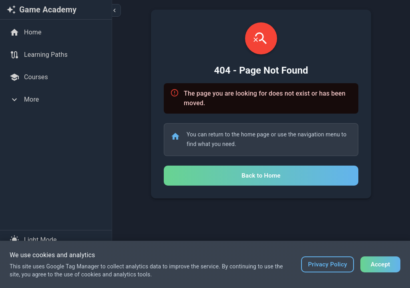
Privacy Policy (327, 264)
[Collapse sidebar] (114, 10)
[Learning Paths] (56, 54)
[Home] (56, 32)
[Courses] (56, 77)
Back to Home (260, 175)
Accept (380, 264)
